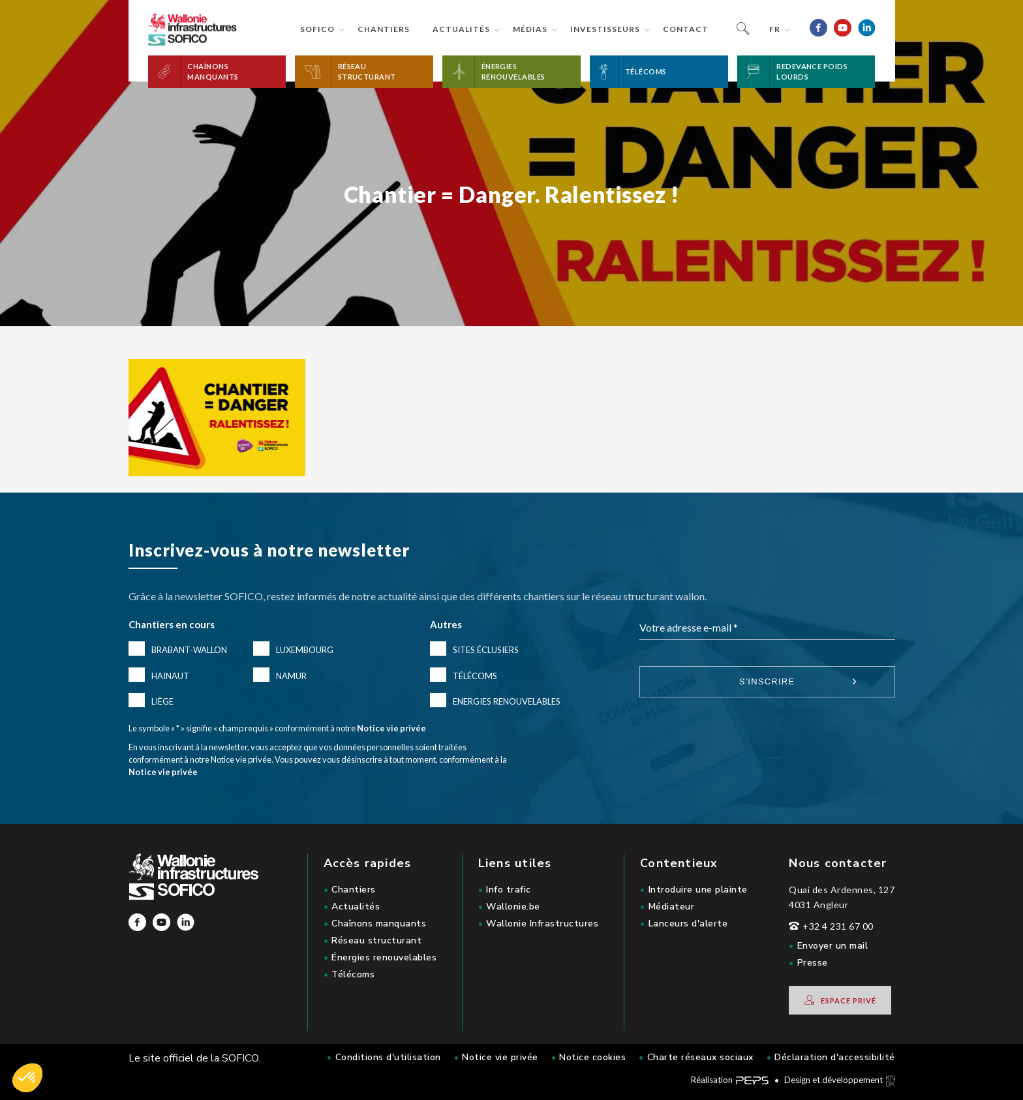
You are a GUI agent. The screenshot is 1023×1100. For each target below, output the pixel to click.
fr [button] (774, 29)
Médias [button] (530, 29)
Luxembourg (304, 650)
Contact (686, 29)
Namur (291, 676)
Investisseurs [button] (605, 29)
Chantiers (384, 29)
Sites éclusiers (486, 650)
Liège (162, 701)
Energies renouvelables (506, 701)
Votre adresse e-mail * (688, 627)
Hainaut (170, 676)
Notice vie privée (391, 728)
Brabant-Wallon (189, 650)
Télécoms (475, 676)
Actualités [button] (461, 29)
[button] (217, 71)
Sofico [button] (317, 29)
